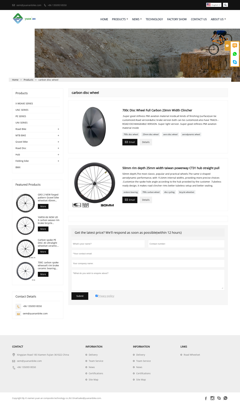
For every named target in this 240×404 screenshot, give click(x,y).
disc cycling (169, 192)
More (43, 206)
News (137, 19)
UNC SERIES (21, 109)
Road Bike (20, 129)
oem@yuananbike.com (28, 5)
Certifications (96, 373)
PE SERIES (20, 116)
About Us (218, 19)
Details (146, 142)
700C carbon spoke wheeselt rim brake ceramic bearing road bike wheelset (48, 265)
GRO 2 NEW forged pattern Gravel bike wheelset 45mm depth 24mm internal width (48, 197)
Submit (80, 296)
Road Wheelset (192, 354)
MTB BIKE (20, 135)
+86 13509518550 (57, 5)
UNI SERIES (21, 122)
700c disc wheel (131, 134)
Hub (17, 154)
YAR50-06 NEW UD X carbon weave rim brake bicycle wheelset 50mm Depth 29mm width (48, 220)
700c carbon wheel (151, 192)
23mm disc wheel (151, 134)
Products (120, 19)
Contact (17, 346)
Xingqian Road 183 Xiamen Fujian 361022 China (43, 354)
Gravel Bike (21, 141)
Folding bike (22, 160)
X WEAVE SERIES (24, 103)
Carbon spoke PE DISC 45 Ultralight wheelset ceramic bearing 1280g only (48, 242)
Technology (154, 19)
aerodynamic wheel (191, 134)
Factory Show (177, 19)
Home (104, 19)
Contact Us (199, 19)
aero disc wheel (170, 134)
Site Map (93, 379)
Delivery (93, 354)
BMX (17, 167)
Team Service (96, 361)
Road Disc (20, 148)
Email (130, 142)
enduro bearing (131, 192)
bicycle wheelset (186, 192)
